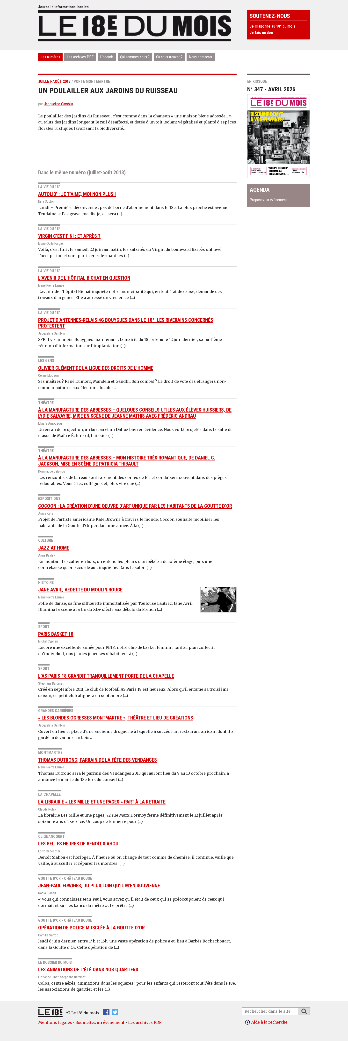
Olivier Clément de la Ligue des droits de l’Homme (95, 368)
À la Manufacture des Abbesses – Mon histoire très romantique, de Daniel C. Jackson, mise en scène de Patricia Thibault (126, 461)
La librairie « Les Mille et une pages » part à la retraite (102, 802)
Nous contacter (200, 57)
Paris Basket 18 (55, 634)
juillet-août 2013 (54, 81)
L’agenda (107, 57)
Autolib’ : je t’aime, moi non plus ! (77, 194)
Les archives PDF (80, 57)
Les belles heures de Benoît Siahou (78, 844)
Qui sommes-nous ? (135, 57)
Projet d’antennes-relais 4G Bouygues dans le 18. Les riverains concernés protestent (125, 323)
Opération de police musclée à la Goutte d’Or (91, 928)
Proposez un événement (268, 200)
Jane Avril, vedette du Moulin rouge (80, 590)
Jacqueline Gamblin (58, 104)
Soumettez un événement (100, 1022)
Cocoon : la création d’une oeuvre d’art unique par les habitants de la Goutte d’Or (135, 506)
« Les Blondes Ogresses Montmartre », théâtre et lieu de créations (115, 718)
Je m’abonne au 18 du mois (272, 26)
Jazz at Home (53, 548)
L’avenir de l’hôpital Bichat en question (84, 278)
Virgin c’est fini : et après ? (69, 236)
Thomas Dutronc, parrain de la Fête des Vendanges (97, 760)
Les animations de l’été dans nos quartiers (88, 969)
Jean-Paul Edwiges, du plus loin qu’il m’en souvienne (99, 885)
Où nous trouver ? (169, 57)
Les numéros (50, 57)
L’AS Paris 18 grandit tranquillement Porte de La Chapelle (106, 676)
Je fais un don (261, 32)
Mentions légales (55, 1022)
